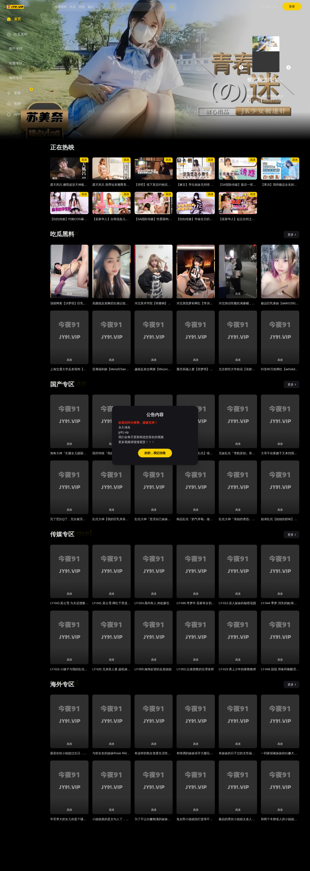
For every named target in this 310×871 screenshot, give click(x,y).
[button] (241, 67)
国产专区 (62, 384)
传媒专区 (62, 534)
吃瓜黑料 (62, 234)
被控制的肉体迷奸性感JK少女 (266, 79)
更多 (292, 234)
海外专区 (62, 684)
